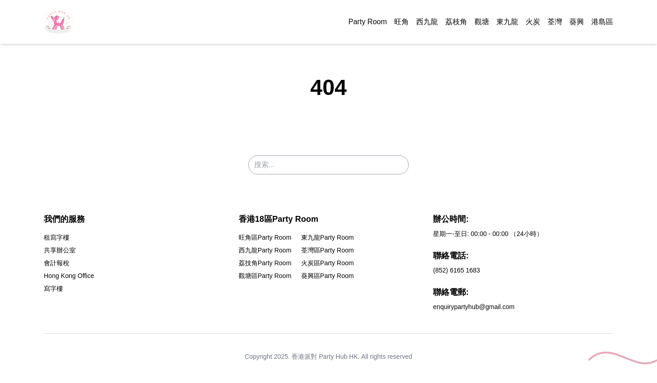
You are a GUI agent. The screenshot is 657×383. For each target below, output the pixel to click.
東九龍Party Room (327, 237)
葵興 (576, 22)
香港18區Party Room (278, 219)
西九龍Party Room (265, 250)
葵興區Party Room (327, 275)
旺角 (401, 22)
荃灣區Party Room (327, 250)
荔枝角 (456, 22)
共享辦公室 (60, 250)
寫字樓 (53, 288)
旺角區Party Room (265, 237)
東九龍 (507, 22)
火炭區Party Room (327, 263)
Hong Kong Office (69, 275)
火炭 (533, 22)
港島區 (602, 22)
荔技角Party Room (265, 263)
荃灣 (555, 22)
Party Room (368, 22)
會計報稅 (56, 263)
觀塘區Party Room (265, 275)
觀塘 (481, 22)
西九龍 (427, 22)
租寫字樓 (56, 237)
